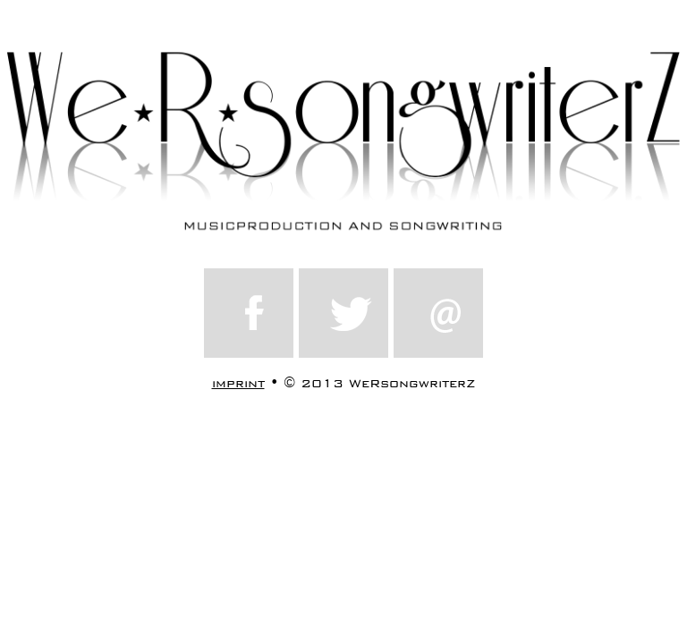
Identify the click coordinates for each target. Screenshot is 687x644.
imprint (238, 383)
